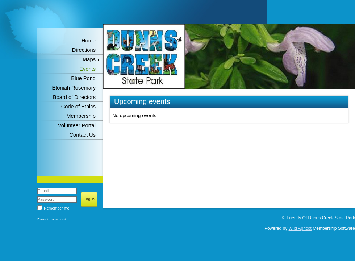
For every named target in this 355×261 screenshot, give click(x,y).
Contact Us (83, 135)
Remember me (56, 208)
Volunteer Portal (77, 125)
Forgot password (51, 220)
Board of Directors (74, 97)
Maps (89, 59)
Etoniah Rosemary (74, 88)
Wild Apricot (300, 228)
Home (89, 41)
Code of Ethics (78, 106)
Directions (84, 50)
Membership (81, 116)
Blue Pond (83, 78)
